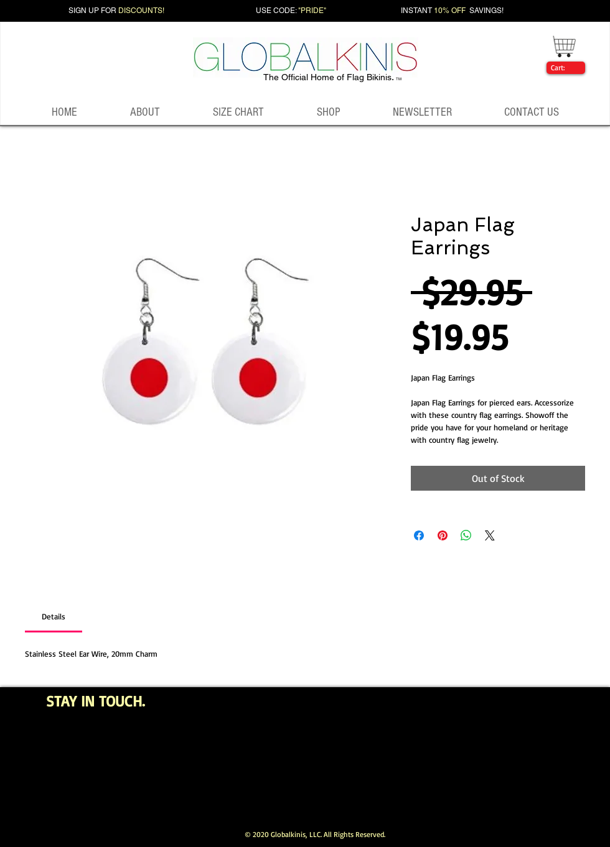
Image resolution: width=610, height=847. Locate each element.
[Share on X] (489, 535)
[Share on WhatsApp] (466, 535)
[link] (563, 67)
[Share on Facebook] (418, 535)
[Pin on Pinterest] (442, 535)
